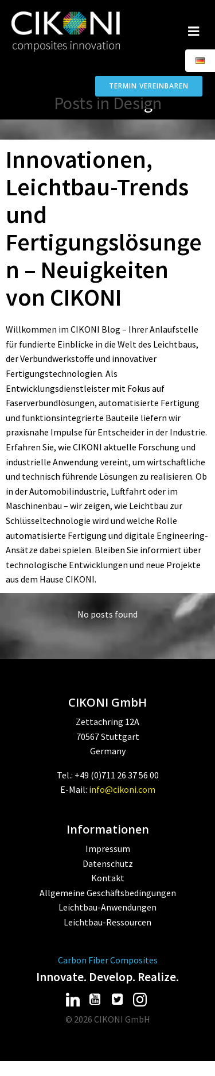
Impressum (107, 848)
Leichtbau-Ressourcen (107, 922)
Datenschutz (108, 863)
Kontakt (107, 878)
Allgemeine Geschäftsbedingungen (108, 892)
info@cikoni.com (122, 789)
